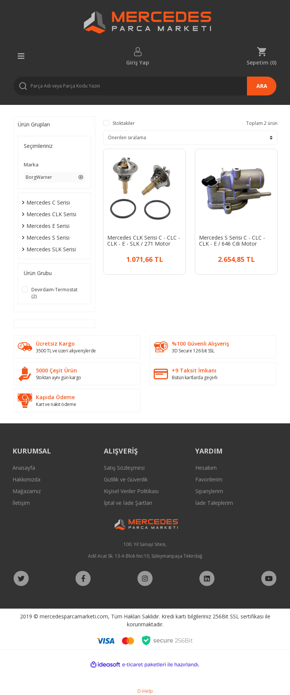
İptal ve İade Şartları (128, 502)
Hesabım (206, 467)
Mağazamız (26, 491)
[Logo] (145, 24)
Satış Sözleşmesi (124, 467)
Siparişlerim (209, 491)
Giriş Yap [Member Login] (137, 62)
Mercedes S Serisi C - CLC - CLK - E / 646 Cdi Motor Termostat (232, 241)
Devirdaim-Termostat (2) (54, 293)
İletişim (21, 502)
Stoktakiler (124, 123)
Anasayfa (23, 467)
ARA (261, 85)
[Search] (145, 86)
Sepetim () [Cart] (261, 62)
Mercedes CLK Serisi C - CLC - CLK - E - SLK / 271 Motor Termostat (143, 241)
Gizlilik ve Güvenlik (126, 479)
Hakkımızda (26, 479)
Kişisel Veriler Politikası (131, 491)
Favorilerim (208, 479)
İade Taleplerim (214, 502)
